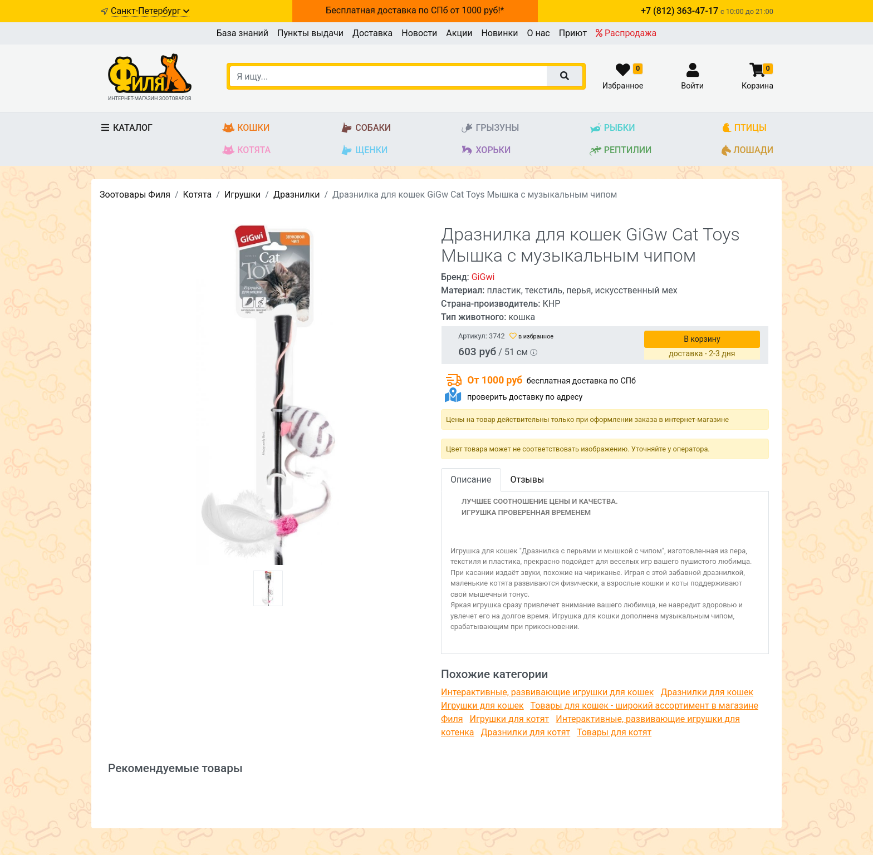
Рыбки (612, 128)
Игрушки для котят (510, 719)
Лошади (747, 150)
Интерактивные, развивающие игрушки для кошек (547, 692)
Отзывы (528, 479)
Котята (246, 150)
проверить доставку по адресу (524, 397)
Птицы (744, 128)
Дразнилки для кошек (706, 692)
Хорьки (485, 150)
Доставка (372, 33)
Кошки (245, 128)
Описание (471, 479)
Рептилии (620, 150)
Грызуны (489, 128)
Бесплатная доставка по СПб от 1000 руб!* (415, 10)
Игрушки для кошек (482, 705)
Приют (573, 33)
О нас (538, 33)
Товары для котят (614, 732)
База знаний (242, 33)
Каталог (126, 127)
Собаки (365, 128)
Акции (459, 33)
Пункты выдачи (310, 33)
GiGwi (483, 277)
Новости (419, 33)
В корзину (702, 339)
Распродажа (626, 33)
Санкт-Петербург (150, 11)
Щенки (364, 150)
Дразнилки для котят (526, 732)
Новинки (499, 33)
